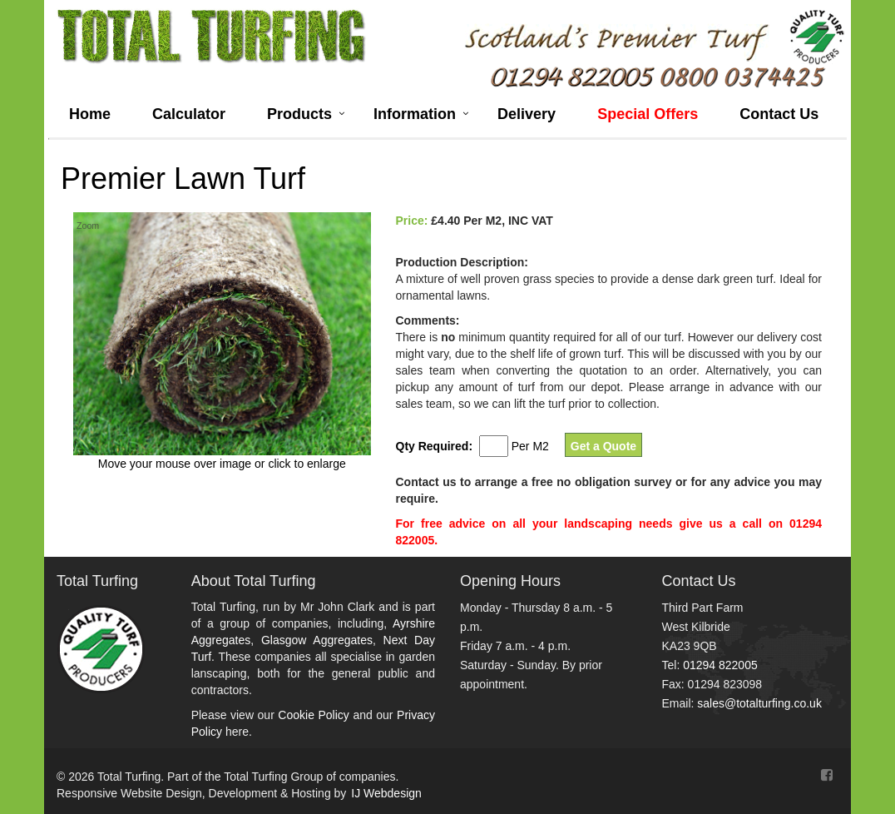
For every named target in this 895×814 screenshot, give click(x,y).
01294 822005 (720, 665)
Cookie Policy (313, 715)
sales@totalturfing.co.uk (759, 703)
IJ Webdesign (386, 793)
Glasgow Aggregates (317, 640)
